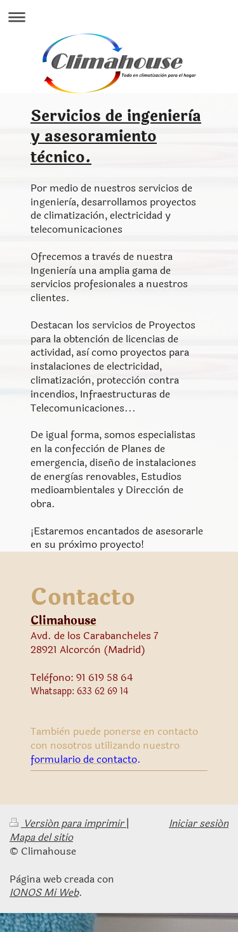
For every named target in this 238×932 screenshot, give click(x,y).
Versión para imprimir (68, 823)
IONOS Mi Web (44, 892)
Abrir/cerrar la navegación (119, 16)
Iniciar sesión (198, 823)
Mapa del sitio (41, 837)
